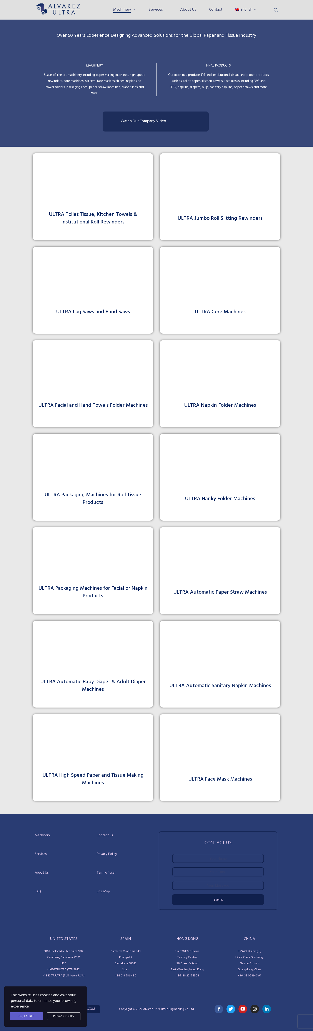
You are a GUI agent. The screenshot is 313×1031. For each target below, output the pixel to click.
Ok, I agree (26, 1016)
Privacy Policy (107, 854)
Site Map (103, 891)
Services (155, 10)
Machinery (122, 10)
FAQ (38, 891)
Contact (215, 10)
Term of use (106, 873)
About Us (188, 10)
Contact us (105, 835)
